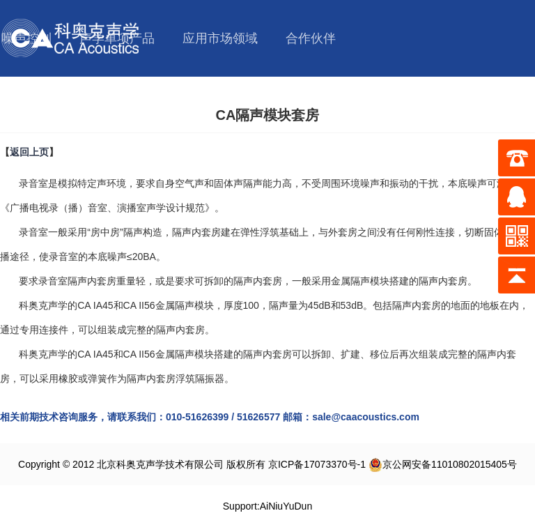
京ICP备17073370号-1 (317, 464)
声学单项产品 (117, 38)
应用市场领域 (220, 38)
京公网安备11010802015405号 (443, 464)
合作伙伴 (311, 38)
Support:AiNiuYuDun (267, 506)
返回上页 (29, 152)
